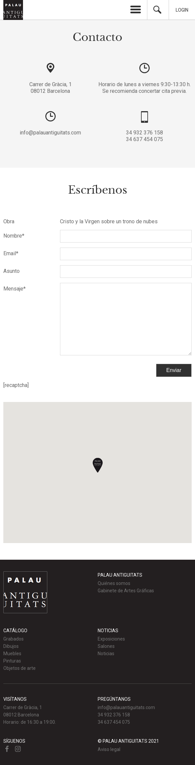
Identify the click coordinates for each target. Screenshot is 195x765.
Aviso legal (109, 749)
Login (182, 10)
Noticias (106, 653)
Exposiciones (111, 639)
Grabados (13, 639)
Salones (106, 646)
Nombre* (13, 236)
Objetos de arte (19, 668)
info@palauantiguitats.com (50, 132)
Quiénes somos (114, 583)
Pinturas (12, 661)
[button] (98, 465)
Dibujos (11, 646)
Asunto (11, 271)
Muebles (12, 653)
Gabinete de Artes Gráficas (126, 590)
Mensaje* (14, 289)
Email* (10, 253)
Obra (8, 221)
